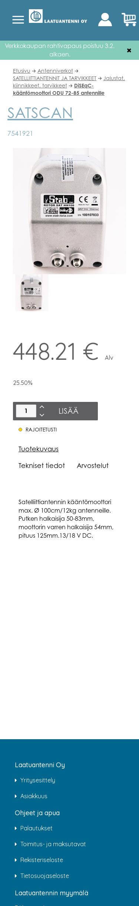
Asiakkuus (33, 796)
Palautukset (36, 828)
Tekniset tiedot (42, 465)
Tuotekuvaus (39, 449)
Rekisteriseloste (41, 860)
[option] (32, 292)
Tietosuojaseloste (44, 875)
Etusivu (21, 71)
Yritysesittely (37, 780)
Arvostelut (93, 465)
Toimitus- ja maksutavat (53, 844)
